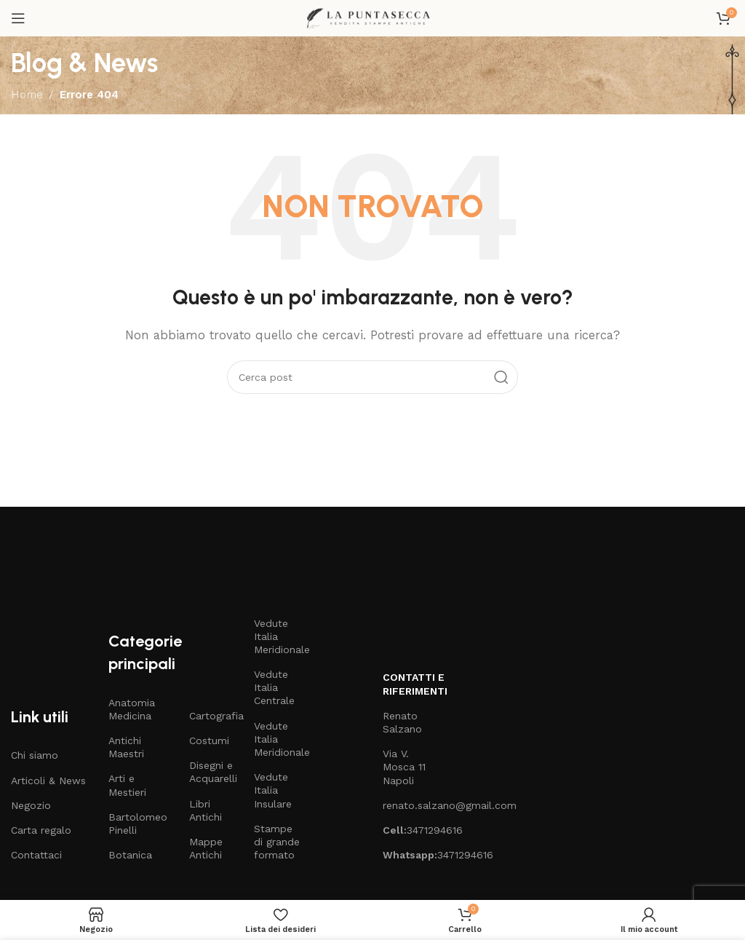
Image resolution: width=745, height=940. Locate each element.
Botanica (130, 855)
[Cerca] (372, 377)
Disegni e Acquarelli (213, 771)
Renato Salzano (402, 722)
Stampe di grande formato (277, 842)
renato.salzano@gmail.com (408, 805)
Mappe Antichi (206, 848)
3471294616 (408, 830)
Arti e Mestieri (127, 785)
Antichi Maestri (126, 747)
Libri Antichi (205, 810)
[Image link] (136, 561)
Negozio (31, 805)
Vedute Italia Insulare (273, 790)
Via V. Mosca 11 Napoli (404, 767)
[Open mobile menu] (18, 18)
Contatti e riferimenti (408, 683)
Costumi (209, 740)
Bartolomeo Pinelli (137, 823)
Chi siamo (34, 755)
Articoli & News (48, 780)
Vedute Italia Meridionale (279, 636)
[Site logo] (372, 17)
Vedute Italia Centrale (274, 687)
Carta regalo (41, 830)
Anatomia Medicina (131, 709)
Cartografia (214, 716)
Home (27, 94)
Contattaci (36, 855)
